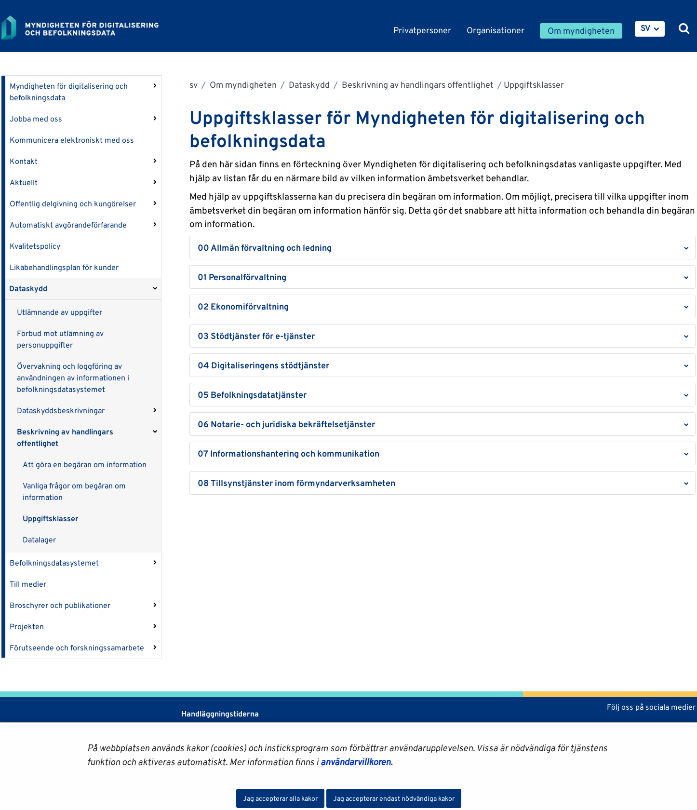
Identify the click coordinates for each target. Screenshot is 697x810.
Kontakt (24, 161)
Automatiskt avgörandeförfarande (68, 225)
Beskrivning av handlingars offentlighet (65, 437)
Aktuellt (24, 182)
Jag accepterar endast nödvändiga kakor (394, 798)
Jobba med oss (36, 119)
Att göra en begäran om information (85, 464)
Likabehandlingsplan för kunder (64, 267)
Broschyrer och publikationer (60, 605)
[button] (442, 247)
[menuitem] (650, 29)
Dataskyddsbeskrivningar (61, 410)
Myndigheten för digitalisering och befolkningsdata (69, 92)
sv (193, 84)
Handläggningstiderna (219, 714)
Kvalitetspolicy (35, 246)
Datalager (39, 540)
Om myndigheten (242, 84)
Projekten (27, 626)
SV (646, 28)
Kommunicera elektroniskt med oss (72, 140)
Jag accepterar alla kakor (280, 798)
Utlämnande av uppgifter (59, 312)
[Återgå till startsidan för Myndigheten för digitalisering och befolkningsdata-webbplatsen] (87, 27)
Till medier (28, 584)
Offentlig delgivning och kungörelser (73, 204)
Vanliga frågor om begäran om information (74, 491)
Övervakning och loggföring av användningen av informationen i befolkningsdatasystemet (73, 377)
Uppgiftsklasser (51, 518)
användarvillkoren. (356, 762)
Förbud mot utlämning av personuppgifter (60, 339)
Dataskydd (28, 289)
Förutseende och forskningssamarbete (77, 648)
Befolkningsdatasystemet (54, 563)
